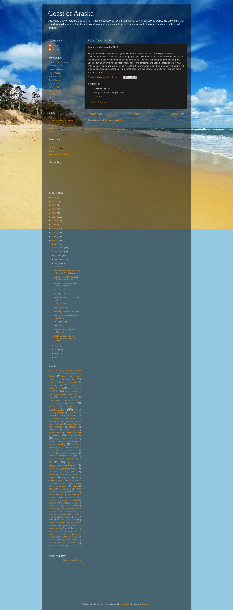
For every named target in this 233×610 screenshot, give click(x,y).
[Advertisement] (62, 577)
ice (76, 462)
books (70, 388)
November (59, 252)
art (64, 373)
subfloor (62, 523)
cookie (76, 410)
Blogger (145, 604)
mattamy (70, 480)
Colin (51, 144)
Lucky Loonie (60, 304)
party (61, 492)
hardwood (73, 453)
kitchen (52, 475)
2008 (54, 229)
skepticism (69, 511)
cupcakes (62, 416)
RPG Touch (54, 131)
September (59, 259)
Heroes (69, 456)
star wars (72, 520)
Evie (79, 432)
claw (76, 400)
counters (70, 413)
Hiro (50, 458)
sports (59, 517)
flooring (60, 441)
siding (53, 511)
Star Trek (60, 520)
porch (79, 497)
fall (69, 435)
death (72, 416)
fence (66, 439)
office (61, 489)
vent (60, 534)
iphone (64, 469)
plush (53, 497)
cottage (61, 413)
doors (51, 424)
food (76, 441)
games (67, 447)
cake (50, 394)
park (53, 492)
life (62, 478)
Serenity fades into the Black (66, 311)
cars (76, 394)
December (59, 248)
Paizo (51, 117)
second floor (53, 509)
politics (71, 497)
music (74, 486)
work (72, 542)
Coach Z (52, 403)
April (56, 357)
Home (136, 113)
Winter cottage (72, 540)
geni (60, 450)
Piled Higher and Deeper (60, 101)
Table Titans (54, 80)
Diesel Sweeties (56, 69)
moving (64, 486)
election (72, 427)
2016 (54, 197)
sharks (63, 509)
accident (59, 370)
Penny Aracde (72, 492)
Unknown (56, 45)
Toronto (75, 525)
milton (53, 483)
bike (61, 385)
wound (70, 546)
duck (68, 424)
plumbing (77, 494)
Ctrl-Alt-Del (54, 87)
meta (79, 480)
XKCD (52, 98)
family (78, 435)
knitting (61, 475)
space (51, 517)
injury (51, 466)
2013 (54, 209)
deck (79, 416)
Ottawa (68, 489)
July (56, 345)
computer (70, 406)
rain (50, 503)
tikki (59, 525)
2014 (54, 205)
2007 (54, 232)
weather (64, 537)
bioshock (74, 385)
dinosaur (73, 418)
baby (51, 376)
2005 (54, 240)
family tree (57, 439)
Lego (51, 477)
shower (78, 509)
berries (51, 385)
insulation (60, 466)
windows (59, 540)
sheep (70, 509)
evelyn (70, 432)
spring (68, 517)
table (71, 523)
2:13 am (98, 96)
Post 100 (58, 326)
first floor (74, 439)
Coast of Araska (71, 13)
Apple (78, 370)
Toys (65, 528)
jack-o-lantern (54, 472)
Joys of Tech (54, 83)
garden (52, 450)
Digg (51, 128)
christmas (65, 400)
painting (77, 489)
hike (76, 456)
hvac (69, 462)
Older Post (177, 113)
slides (51, 514)
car (63, 394)
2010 (54, 221)
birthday (52, 388)
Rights (51, 506)
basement (67, 379)
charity (72, 397)
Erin (62, 432)
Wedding (75, 537)
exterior (57, 435)
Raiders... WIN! (61, 289)
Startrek (52, 523)
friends (75, 445)
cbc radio (62, 397)
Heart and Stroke (56, 456)
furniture (52, 447)
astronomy (73, 373)
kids (73, 471)
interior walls (53, 469)
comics (71, 403)
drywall (60, 424)
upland (75, 531)
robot (60, 506)
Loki (68, 478)
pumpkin (55, 500)
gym (50, 453)
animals (69, 370)
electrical (52, 430)
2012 (54, 213)
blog (61, 388)
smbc (58, 514)
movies (55, 486)
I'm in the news (60, 322)
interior (72, 465)
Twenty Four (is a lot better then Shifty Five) (66, 284)
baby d (65, 376)
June (56, 349)
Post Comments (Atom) (110, 120)
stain (76, 517)
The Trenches (55, 76)
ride (62, 503)
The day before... (61, 308)
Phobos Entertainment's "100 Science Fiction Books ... (67, 272)
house (53, 462)
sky (77, 511)
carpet (70, 394)
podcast (62, 497)
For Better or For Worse (59, 62)
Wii (50, 540)
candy (57, 394)
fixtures (51, 441)
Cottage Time (60, 293)
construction (57, 409)
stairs (51, 520)
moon (70, 483)
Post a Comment (98, 102)
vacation (52, 534)
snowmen (74, 514)
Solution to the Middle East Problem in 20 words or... (66, 278)
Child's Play (53, 400)
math (62, 480)
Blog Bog (53, 147)
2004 (54, 244)
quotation (65, 500)
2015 (54, 201)
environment (53, 432)
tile (67, 525)
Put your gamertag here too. (64, 175)
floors (68, 441)
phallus (51, 494)
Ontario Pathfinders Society (61, 121)
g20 (59, 447)
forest (51, 445)
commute (52, 406)
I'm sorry (58, 267)
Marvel (52, 480)
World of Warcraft (56, 546)
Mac (76, 478)
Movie (78, 483)
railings (75, 500)
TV (57, 531)
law (70, 475)
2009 (54, 225)
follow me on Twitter (72, 560)
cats (51, 397)
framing (62, 444)
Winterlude (53, 543)
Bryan (55, 391)
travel (76, 529)
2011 (54, 217)
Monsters (62, 483)
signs (60, 511)
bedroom (73, 382)
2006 (54, 236)
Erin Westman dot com (59, 154)
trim (50, 531)
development (58, 418)
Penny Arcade (55, 73)
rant (56, 503)
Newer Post (95, 113)
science (75, 506)
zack (79, 546)
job (65, 472)
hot (76, 458)
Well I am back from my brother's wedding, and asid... (65, 338)
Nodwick (52, 105)
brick (79, 388)
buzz (66, 391)
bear (64, 382)
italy (73, 468)
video (69, 534)
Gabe (51, 151)
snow (65, 514)
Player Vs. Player (56, 66)
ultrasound (66, 531)
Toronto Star (54, 124)
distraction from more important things (63, 421)
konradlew (125, 604)
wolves (63, 543)
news (51, 489)
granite (68, 450)
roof (66, 506)
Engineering (70, 430)
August (57, 263)
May (56, 353)
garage (75, 447)
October (58, 255)
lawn (76, 475)
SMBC (52, 94)
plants (69, 494)
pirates (60, 494)
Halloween (60, 453)
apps (56, 373)
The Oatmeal (54, 91)
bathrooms (53, 382)
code (61, 403)
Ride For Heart (72, 503)
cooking (51, 413)
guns (76, 450)
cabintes (75, 391)
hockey (58, 458)
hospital (68, 458)
